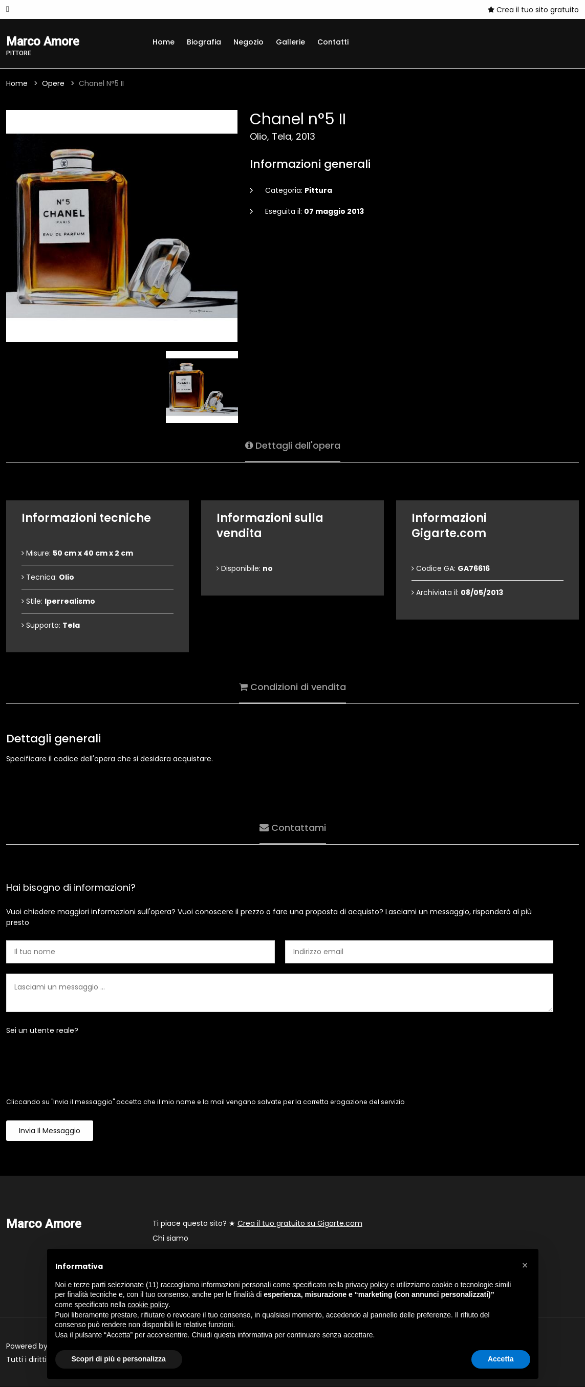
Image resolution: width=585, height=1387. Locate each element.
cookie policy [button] (147, 1305)
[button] (525, 1265)
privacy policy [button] (366, 1285)
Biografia (204, 42)
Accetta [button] (501, 1359)
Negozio (248, 42)
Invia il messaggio (49, 1131)
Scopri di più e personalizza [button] (119, 1359)
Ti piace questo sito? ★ (257, 1224)
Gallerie (290, 42)
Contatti (333, 42)
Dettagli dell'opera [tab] (292, 445)
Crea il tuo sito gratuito (533, 10)
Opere (53, 83)
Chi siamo (170, 1239)
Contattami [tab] (292, 827)
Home (164, 42)
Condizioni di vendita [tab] (292, 686)
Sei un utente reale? (42, 1031)
